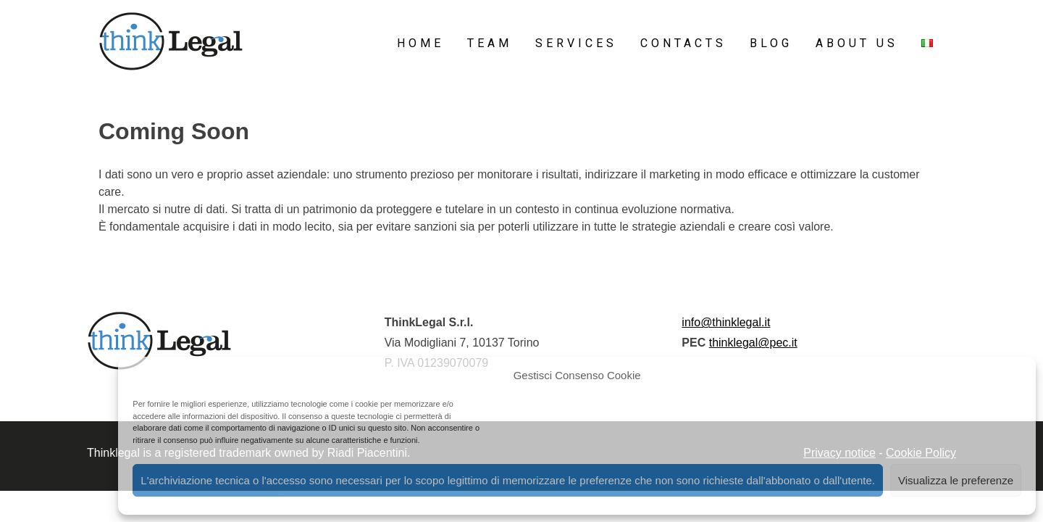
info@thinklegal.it (726, 322)
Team (489, 43)
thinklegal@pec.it (753, 342)
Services (576, 43)
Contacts (683, 43)
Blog (771, 43)
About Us (857, 43)
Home (420, 43)
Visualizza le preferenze (955, 480)
